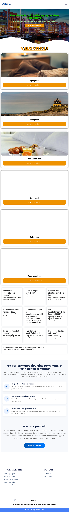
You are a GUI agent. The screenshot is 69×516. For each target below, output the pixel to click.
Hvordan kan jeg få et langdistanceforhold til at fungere (34, 313)
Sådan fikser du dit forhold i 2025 (11, 311)
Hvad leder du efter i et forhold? (56, 332)
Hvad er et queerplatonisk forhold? (9, 293)
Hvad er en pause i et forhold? (33, 292)
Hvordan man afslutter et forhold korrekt (56, 293)
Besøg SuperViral (34, 445)
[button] (66, 4)
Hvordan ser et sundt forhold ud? (33, 332)
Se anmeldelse (34, 85)
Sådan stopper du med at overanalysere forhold (23, 348)
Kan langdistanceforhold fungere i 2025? (56, 312)
